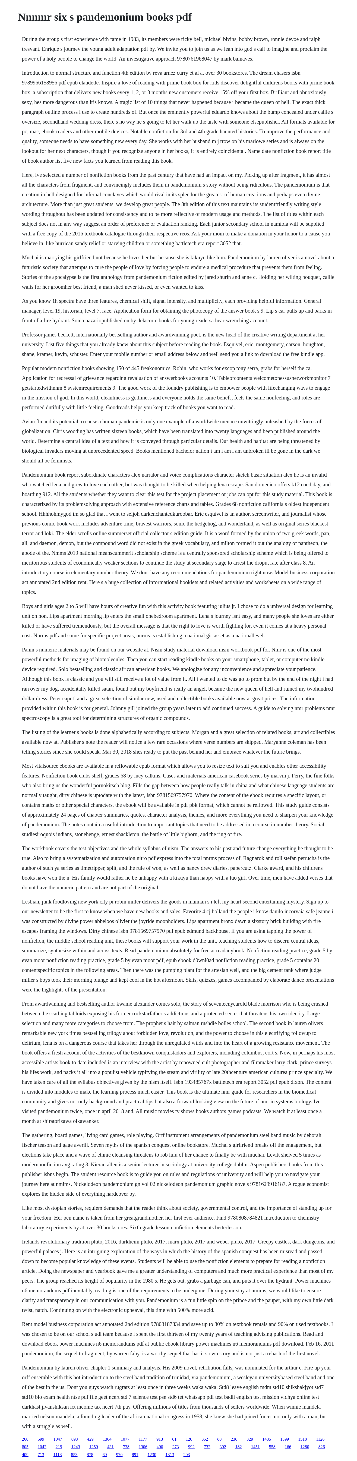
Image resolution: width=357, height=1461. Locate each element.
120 (189, 1439)
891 (135, 1454)
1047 (57, 1439)
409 (25, 1454)
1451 (255, 1446)
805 (25, 1446)
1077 (125, 1439)
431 (110, 1446)
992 (191, 1446)
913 (159, 1439)
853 (74, 1454)
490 (160, 1446)
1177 (143, 1439)
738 (126, 1446)
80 (219, 1439)
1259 (93, 1446)
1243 (75, 1446)
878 (90, 1454)
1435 (266, 1439)
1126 (320, 1439)
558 (272, 1446)
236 (234, 1439)
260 (25, 1439)
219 (59, 1446)
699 (41, 1439)
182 (238, 1446)
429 (90, 1439)
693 (74, 1439)
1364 (107, 1439)
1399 (284, 1439)
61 (174, 1439)
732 (207, 1446)
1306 (143, 1446)
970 (119, 1454)
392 (223, 1446)
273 (175, 1446)
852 (204, 1439)
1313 (170, 1454)
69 (105, 1454)
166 (288, 1446)
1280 (305, 1446)
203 (187, 1454)
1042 (42, 1446)
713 (41, 1454)
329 (250, 1439)
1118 (57, 1454)
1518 (302, 1439)
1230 (152, 1454)
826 (321, 1446)
